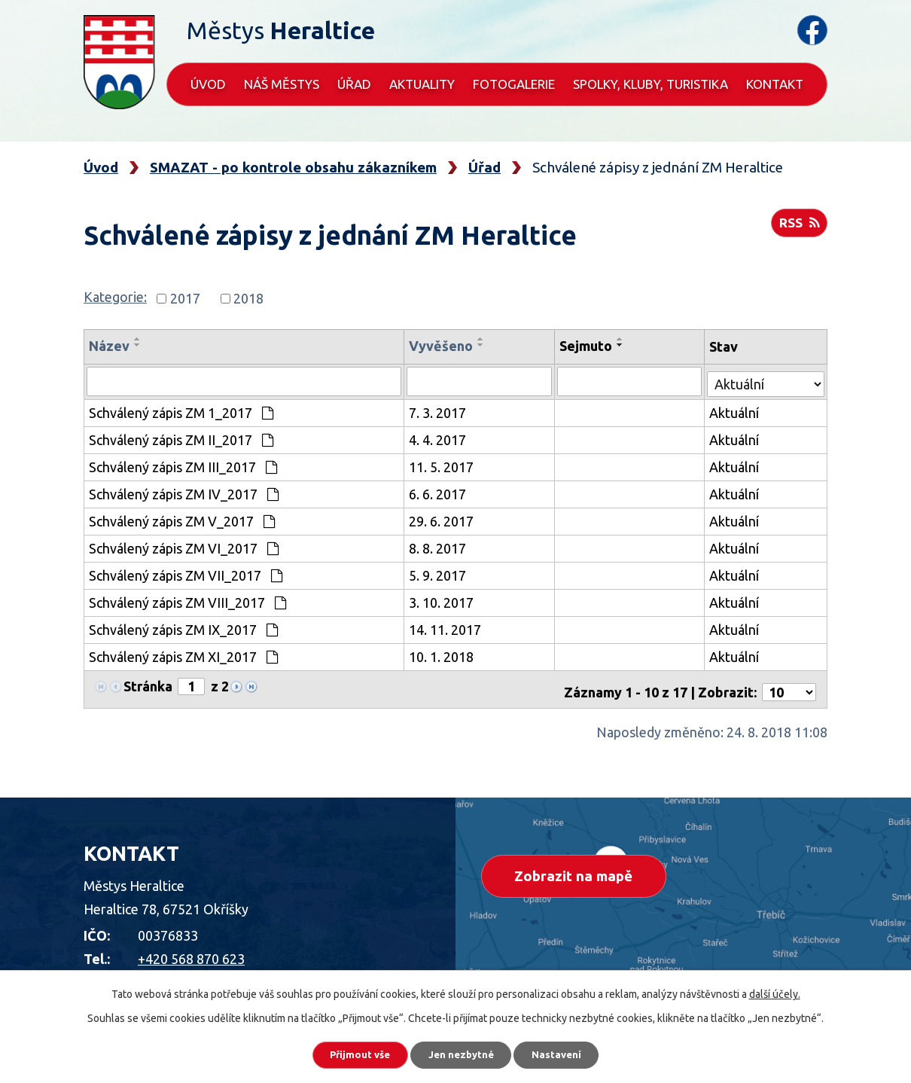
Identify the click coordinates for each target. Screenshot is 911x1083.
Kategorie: (115, 296)
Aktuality (422, 84)
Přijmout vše (350, 1053)
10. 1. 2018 (442, 655)
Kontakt (774, 84)
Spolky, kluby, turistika (650, 84)
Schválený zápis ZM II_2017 (181, 438)
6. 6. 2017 (439, 492)
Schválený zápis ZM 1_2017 (181, 411)
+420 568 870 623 (191, 951)
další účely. (774, 990)
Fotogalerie (514, 84)
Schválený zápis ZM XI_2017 (183, 655)
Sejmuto (586, 345)
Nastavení (568, 1053)
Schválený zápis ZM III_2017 (183, 465)
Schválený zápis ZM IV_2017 (184, 492)
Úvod (208, 84)
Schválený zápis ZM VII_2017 (185, 573)
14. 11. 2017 (446, 628)
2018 (248, 298)
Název (109, 345)
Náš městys (281, 84)
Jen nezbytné (462, 1053)
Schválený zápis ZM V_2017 (182, 519)
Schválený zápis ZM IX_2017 (183, 628)
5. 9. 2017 (439, 573)
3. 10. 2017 (442, 601)
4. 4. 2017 (439, 438)
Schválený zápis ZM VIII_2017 (187, 601)
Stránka (147, 684)
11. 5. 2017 (442, 465)
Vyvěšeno (442, 345)
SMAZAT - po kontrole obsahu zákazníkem (293, 167)
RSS (797, 227)
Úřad (354, 84)
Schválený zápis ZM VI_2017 (184, 546)
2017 (185, 298)
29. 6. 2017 (442, 519)
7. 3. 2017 (439, 411)
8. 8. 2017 (439, 546)
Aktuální (735, 411)
